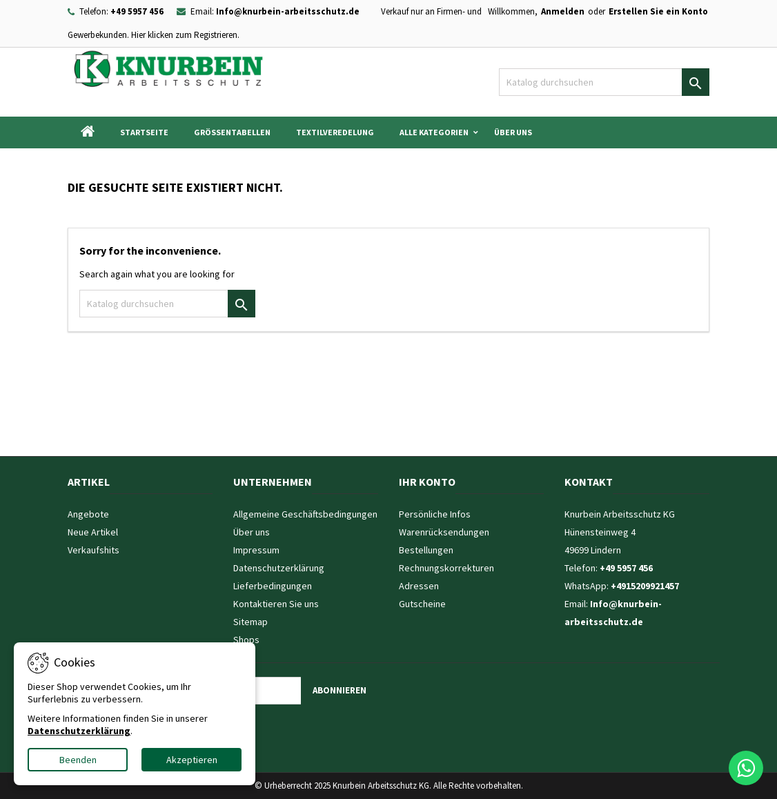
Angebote (88, 514)
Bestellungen (426, 550)
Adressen (419, 586)
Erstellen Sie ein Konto (658, 11)
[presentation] (260, 731)
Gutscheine (422, 604)
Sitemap (250, 621)
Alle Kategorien (434, 132)
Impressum (256, 550)
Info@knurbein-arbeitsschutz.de (288, 11)
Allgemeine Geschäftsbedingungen (305, 514)
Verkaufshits (93, 550)
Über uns (513, 132)
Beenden (78, 759)
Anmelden (562, 11)
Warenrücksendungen (444, 532)
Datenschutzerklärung (278, 568)
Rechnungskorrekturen (446, 568)
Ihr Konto (427, 482)
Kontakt (588, 482)
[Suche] (604, 82)
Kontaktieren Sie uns (276, 604)
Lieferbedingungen (272, 586)
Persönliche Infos (435, 514)
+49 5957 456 (137, 11)
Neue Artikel (93, 532)
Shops (246, 639)
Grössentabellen (232, 132)
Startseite (144, 132)
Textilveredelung (335, 132)
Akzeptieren (191, 759)
